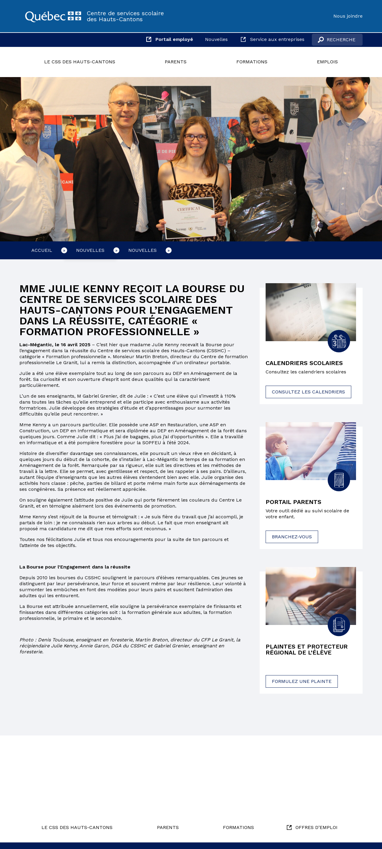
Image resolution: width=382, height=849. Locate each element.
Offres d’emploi (316, 827)
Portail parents (293, 502)
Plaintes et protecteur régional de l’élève (307, 649)
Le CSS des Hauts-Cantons (79, 62)
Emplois (327, 62)
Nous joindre (348, 16)
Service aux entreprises (277, 39)
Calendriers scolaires (304, 363)
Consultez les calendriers (308, 392)
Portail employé (174, 39)
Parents (176, 62)
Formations (251, 62)
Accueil (41, 250)
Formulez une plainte (302, 681)
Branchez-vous (292, 537)
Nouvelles (216, 39)
